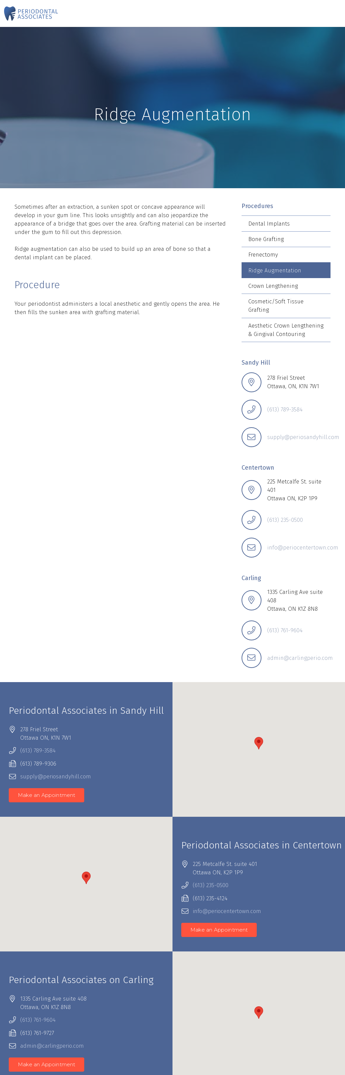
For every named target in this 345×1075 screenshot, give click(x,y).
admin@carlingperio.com (300, 658)
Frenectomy (263, 254)
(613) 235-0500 (285, 520)
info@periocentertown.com (302, 547)
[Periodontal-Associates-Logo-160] (31, 13)
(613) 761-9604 (285, 630)
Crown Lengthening (273, 286)
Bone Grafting (266, 239)
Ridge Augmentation (274, 270)
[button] (258, 743)
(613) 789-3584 (285, 409)
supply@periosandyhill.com (303, 437)
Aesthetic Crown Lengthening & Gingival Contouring (285, 330)
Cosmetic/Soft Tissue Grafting (276, 305)
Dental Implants (269, 223)
